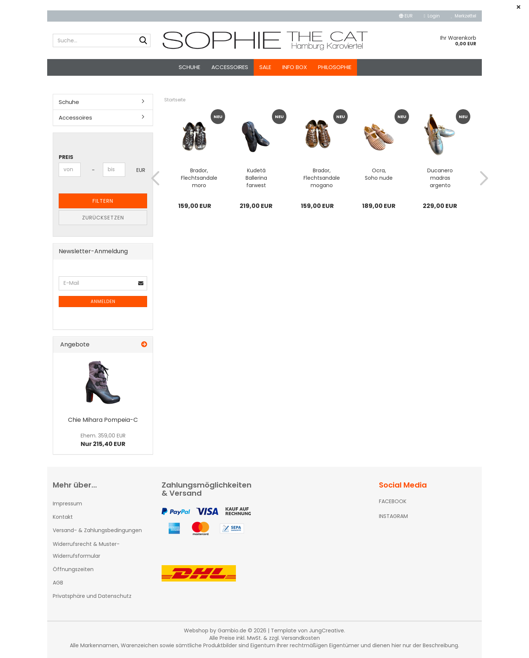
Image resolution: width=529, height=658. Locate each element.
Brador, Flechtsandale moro (199, 178)
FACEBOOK (392, 501)
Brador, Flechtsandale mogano (322, 178)
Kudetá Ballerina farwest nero (256, 178)
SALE (265, 67)
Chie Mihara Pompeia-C (103, 420)
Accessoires (229, 67)
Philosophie (334, 67)
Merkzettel (463, 16)
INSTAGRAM (393, 516)
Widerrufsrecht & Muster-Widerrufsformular (86, 550)
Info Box (294, 67)
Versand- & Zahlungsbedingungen (97, 530)
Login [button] (432, 16)
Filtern (103, 201)
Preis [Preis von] (66, 157)
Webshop (196, 630)
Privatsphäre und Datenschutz (92, 596)
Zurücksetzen (103, 217)
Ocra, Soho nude (379, 174)
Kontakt (63, 517)
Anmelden (103, 301)
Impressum (67, 503)
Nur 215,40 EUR (103, 440)
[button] (405, 16)
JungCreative (326, 630)
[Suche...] (143, 41)
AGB (58, 582)
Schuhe (189, 67)
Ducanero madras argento (440, 178)
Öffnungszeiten (73, 569)
